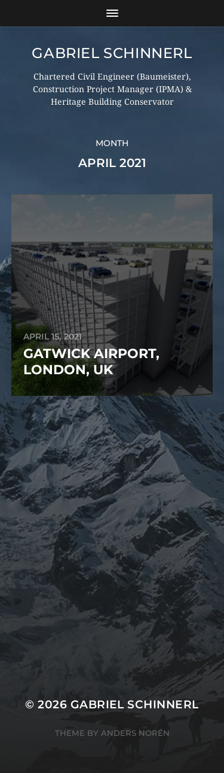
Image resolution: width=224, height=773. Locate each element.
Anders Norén (135, 733)
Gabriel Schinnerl (112, 53)
